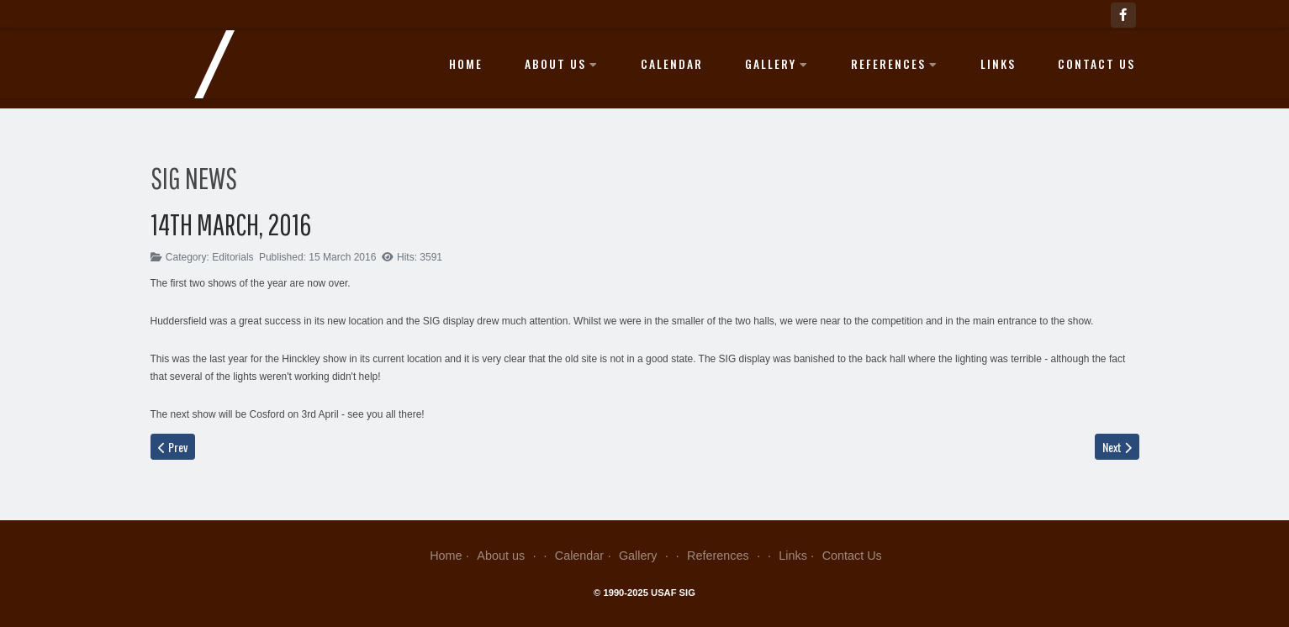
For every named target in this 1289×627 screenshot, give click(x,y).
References (894, 63)
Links (998, 63)
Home (466, 63)
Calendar (672, 63)
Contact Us (1096, 63)
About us (562, 63)
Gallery (777, 63)
